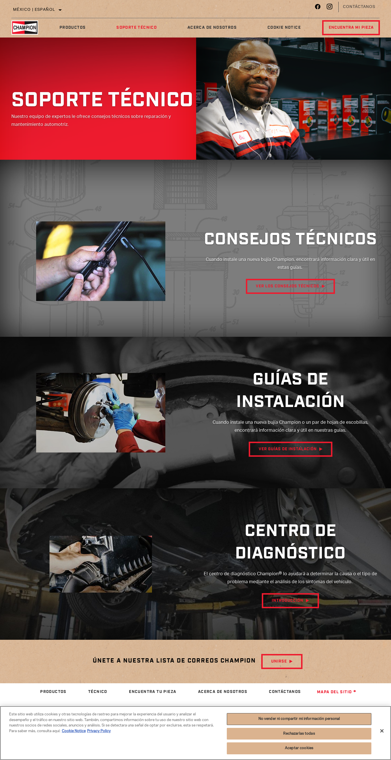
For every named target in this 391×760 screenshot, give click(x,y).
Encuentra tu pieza (152, 692)
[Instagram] (330, 8)
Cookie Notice (278, 28)
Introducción (287, 604)
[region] (195, 733)
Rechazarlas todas (299, 734)
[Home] (27, 27)
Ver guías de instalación (288, 453)
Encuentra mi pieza (347, 28)
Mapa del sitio (337, 692)
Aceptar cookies (299, 748)
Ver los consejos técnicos (287, 301)
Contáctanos (359, 7)
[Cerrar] (382, 731)
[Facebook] (318, 8)
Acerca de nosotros (207, 28)
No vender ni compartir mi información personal (299, 719)
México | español (34, 9)
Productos (71, 28)
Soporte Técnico (134, 28)
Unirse (279, 661)
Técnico (97, 692)
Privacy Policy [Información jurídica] (99, 731)
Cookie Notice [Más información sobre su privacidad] (74, 731)
